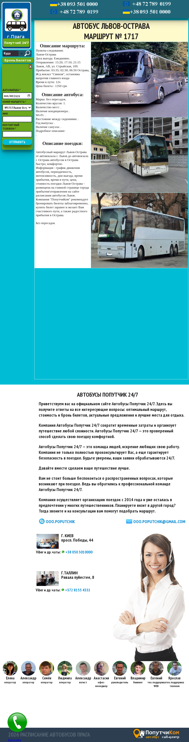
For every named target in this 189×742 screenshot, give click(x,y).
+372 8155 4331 (75, 589)
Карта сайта (14, 740)
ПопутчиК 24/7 (16, 42)
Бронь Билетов (17, 60)
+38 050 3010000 (77, 551)
